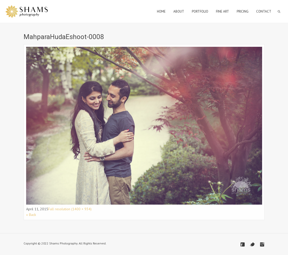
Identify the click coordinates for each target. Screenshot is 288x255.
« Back (31, 214)
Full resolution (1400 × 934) (70, 209)
